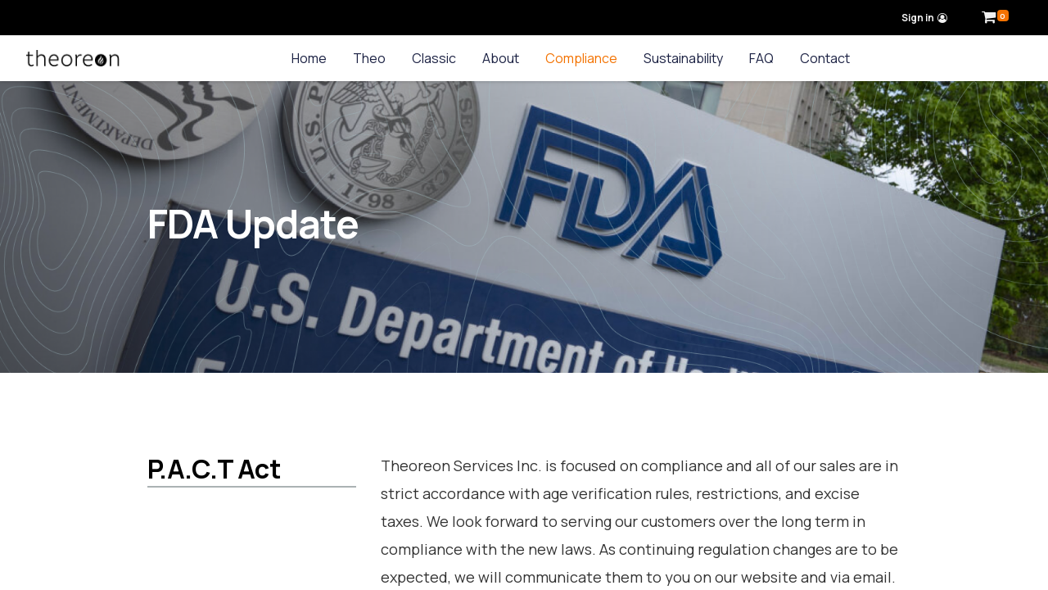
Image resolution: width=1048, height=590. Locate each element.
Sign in (924, 18)
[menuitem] (309, 58)
